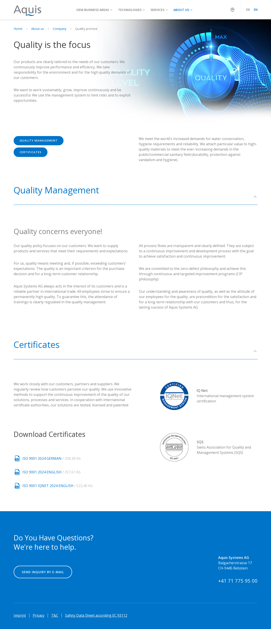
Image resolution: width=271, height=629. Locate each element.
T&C (54, 615)
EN (256, 9)
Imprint (20, 615)
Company (59, 29)
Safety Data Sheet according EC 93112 (96, 615)
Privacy (38, 615)
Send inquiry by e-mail (43, 572)
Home (18, 29)
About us (37, 29)
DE (248, 9)
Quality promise (86, 29)
